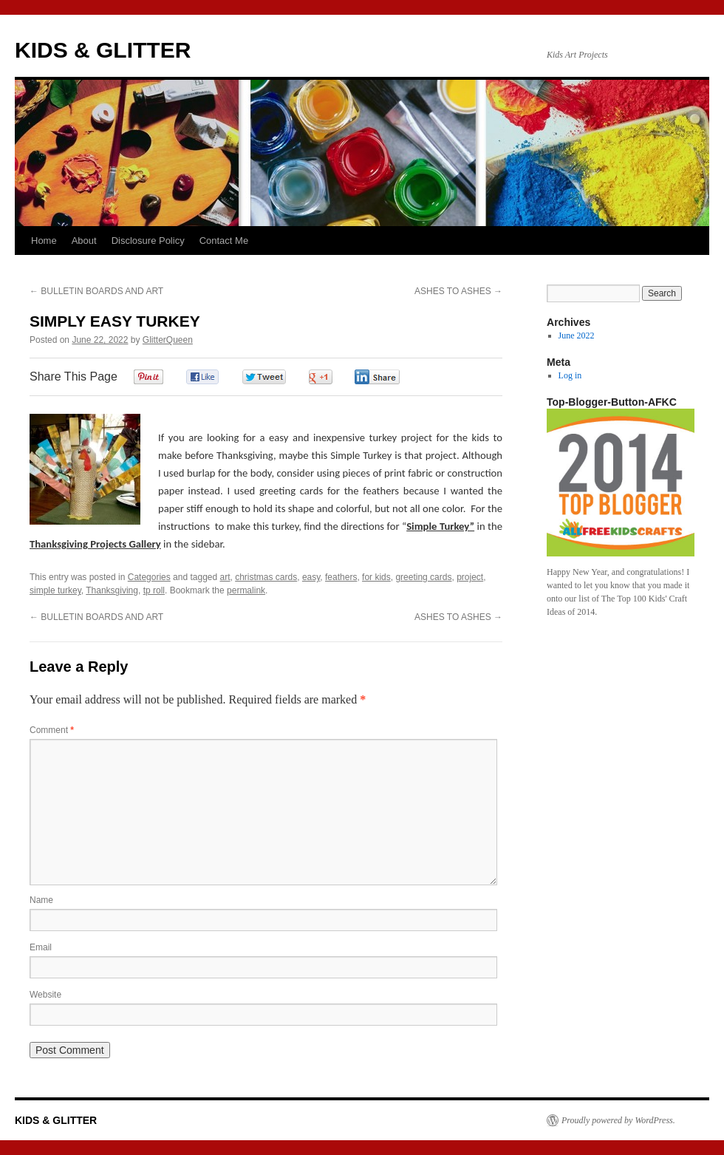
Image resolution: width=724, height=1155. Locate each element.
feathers (341, 577)
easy (311, 577)
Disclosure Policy (148, 240)
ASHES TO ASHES (458, 291)
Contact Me (223, 240)
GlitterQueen (168, 340)
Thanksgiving (112, 590)
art (225, 577)
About (84, 240)
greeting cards (423, 577)
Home (44, 240)
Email (41, 947)
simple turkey (55, 590)
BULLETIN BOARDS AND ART (96, 291)
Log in (570, 375)
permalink (246, 590)
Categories (149, 577)
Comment (52, 730)
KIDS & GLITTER (103, 50)
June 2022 (577, 335)
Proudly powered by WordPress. (618, 1120)
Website (45, 994)
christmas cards (266, 577)
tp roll (154, 590)
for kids (376, 577)
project (470, 577)
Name (41, 900)
